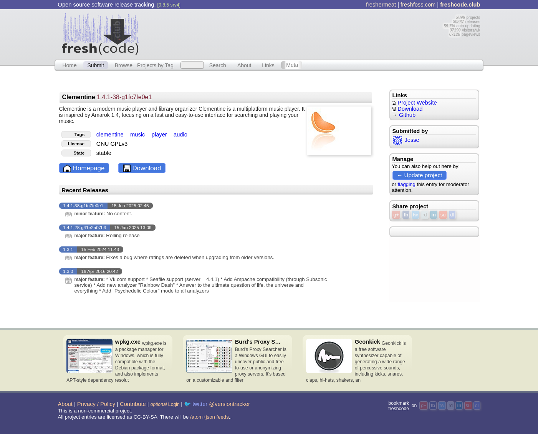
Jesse (406, 140)
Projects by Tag (155, 65)
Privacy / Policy (96, 404)
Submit (95, 65)
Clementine (107, 97)
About (244, 65)
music (138, 134)
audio (180, 134)
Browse (123, 65)
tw (415, 215)
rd (424, 215)
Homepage (83, 169)
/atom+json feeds (209, 417)
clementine (110, 134)
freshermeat (381, 5)
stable (103, 153)
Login (165, 404)
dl (452, 215)
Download (142, 169)
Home (69, 65)
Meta (292, 65)
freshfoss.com (418, 5)
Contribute (133, 404)
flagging (407, 184)
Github (407, 115)
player (160, 134)
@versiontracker (229, 404)
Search (217, 65)
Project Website (414, 103)
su (443, 215)
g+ (396, 215)
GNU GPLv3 (111, 144)
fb (406, 215)
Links (268, 65)
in (433, 215)
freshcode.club (460, 5)
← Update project (419, 175)
